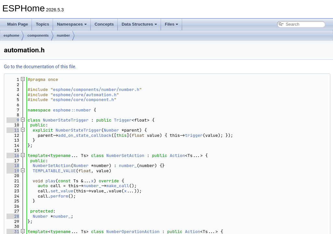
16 (13, 155)
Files (172, 24)
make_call (117, 185)
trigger (194, 135)
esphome (11, 35)
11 (13, 130)
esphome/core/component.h (83, 99)
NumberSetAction (125, 155)
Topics (42, 24)
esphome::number (72, 110)
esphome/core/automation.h (84, 95)
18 (13, 165)
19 (13, 171)
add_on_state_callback (85, 135)
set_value (61, 191)
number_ (128, 165)
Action (177, 155)
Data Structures (139, 24)
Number (111, 130)
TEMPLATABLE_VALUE (54, 171)
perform (59, 196)
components (37, 35)
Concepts (104, 24)
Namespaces (72, 24)
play (51, 181)
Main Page (17, 24)
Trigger (123, 120)
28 (13, 216)
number (63, 35)
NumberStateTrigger (65, 120)
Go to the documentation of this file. (40, 66)
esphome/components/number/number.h (96, 89)
